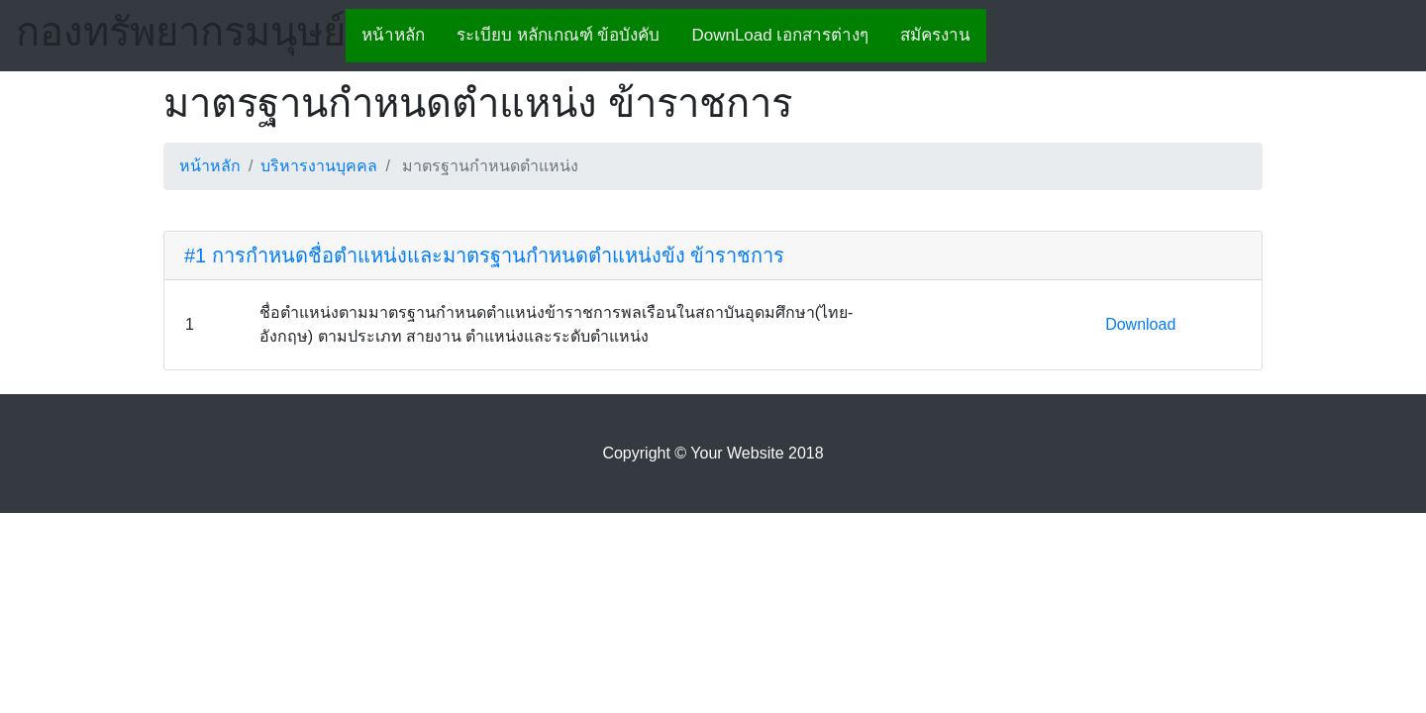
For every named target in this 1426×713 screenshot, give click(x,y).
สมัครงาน (935, 35)
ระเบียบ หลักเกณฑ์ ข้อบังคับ (558, 35)
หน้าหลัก (393, 35)
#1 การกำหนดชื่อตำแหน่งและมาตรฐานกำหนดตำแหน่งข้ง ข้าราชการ (484, 255)
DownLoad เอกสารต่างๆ (779, 35)
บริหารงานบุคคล (318, 165)
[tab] (713, 256)
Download (1140, 324)
